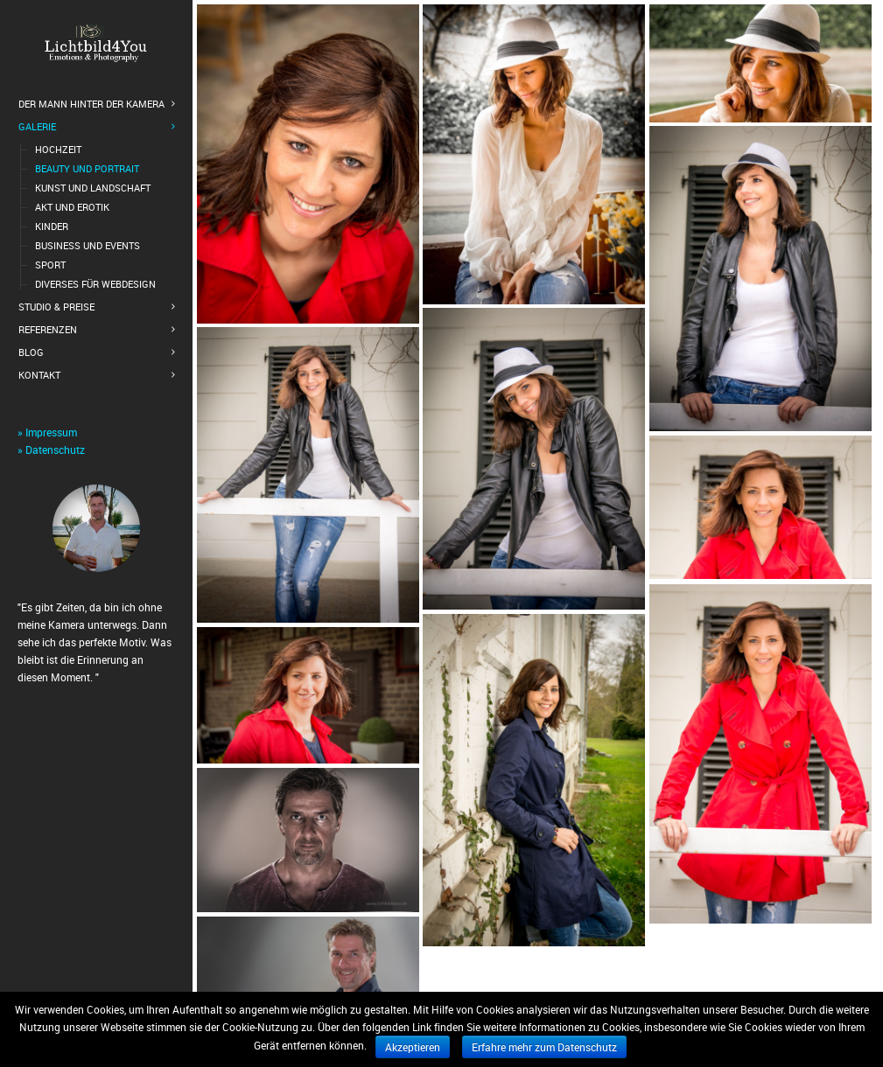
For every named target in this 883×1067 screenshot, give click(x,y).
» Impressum (47, 432)
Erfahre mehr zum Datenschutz (544, 1047)
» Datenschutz (51, 450)
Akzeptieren (412, 1047)
